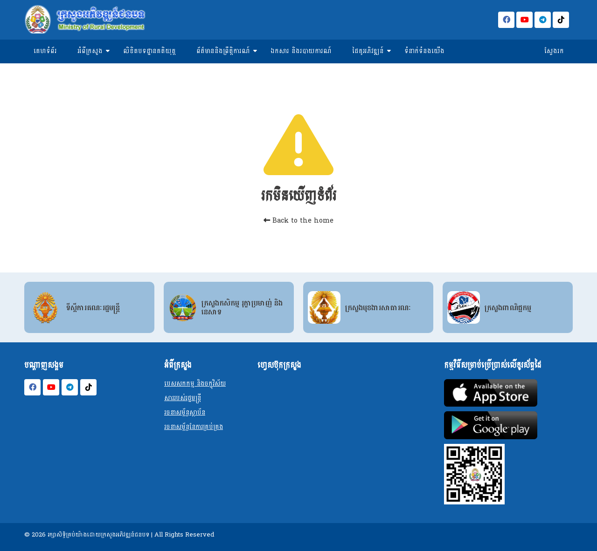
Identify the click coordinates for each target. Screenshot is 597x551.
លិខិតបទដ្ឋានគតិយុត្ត (149, 51)
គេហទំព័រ (45, 51)
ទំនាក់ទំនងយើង (424, 51)
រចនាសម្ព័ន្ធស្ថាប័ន (184, 412)
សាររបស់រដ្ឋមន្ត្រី (182, 398)
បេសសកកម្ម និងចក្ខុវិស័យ (195, 383)
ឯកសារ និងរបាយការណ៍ (301, 51)
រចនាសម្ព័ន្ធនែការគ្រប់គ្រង (193, 427)
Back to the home (298, 220)
